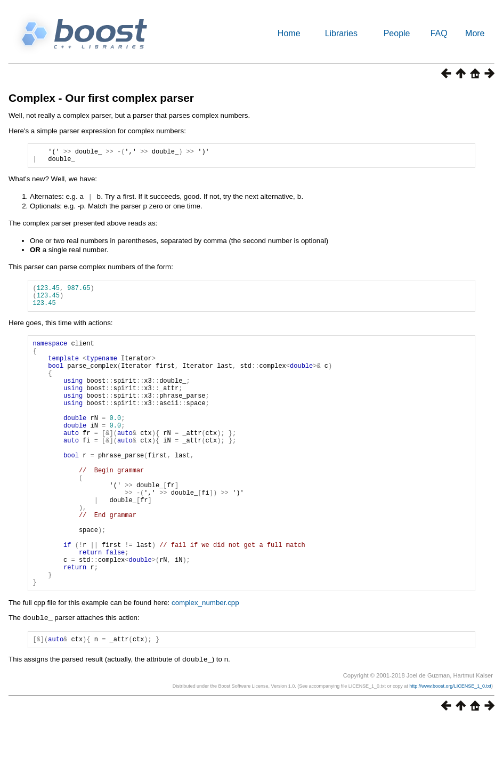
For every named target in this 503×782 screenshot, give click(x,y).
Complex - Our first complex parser (101, 98)
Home (289, 33)
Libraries (341, 33)
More (474, 33)
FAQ (439, 33)
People (397, 33)
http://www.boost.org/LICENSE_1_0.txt (450, 746)
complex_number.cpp (205, 663)
